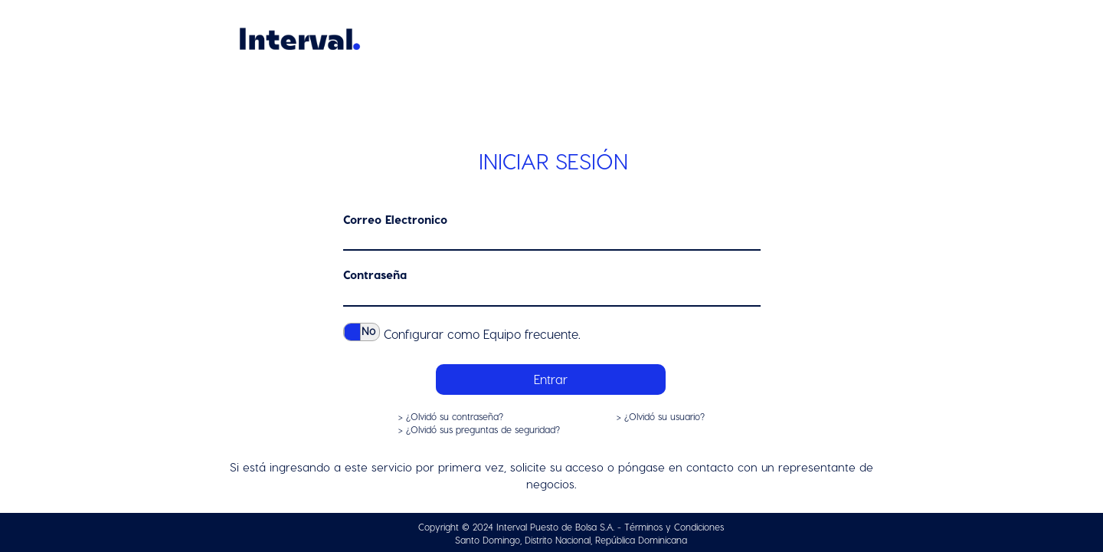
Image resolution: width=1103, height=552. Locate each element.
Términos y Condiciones (674, 526)
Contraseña (375, 274)
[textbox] (552, 241)
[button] (551, 379)
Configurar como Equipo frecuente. (482, 334)
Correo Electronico (395, 219)
